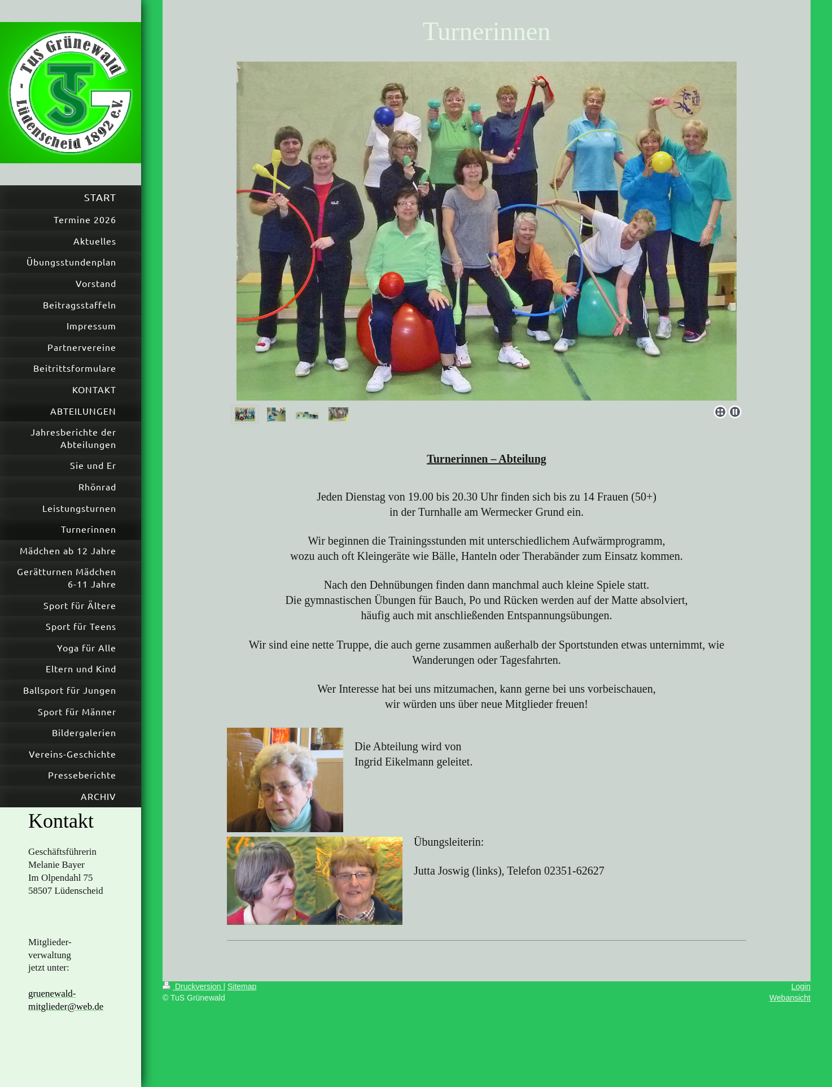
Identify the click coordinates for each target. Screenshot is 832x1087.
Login (801, 986)
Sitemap (241, 986)
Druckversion (193, 986)
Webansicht (790, 997)
